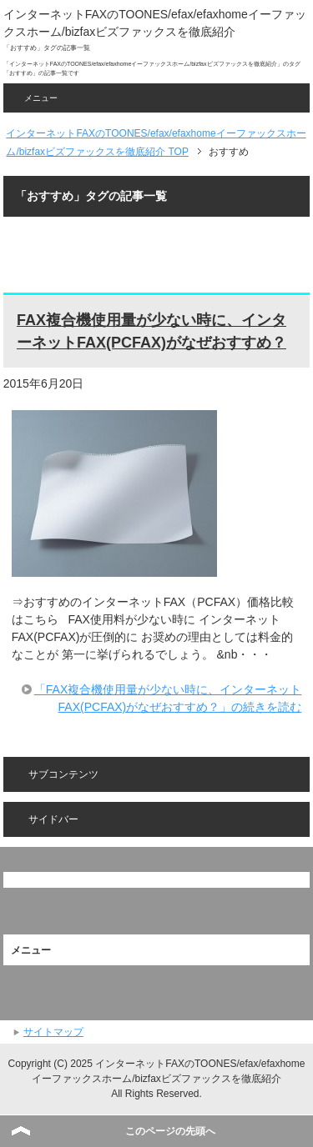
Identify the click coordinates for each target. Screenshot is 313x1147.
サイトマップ (53, 1032)
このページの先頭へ (170, 1131)
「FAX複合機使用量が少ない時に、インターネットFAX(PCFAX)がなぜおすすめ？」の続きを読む (167, 698)
